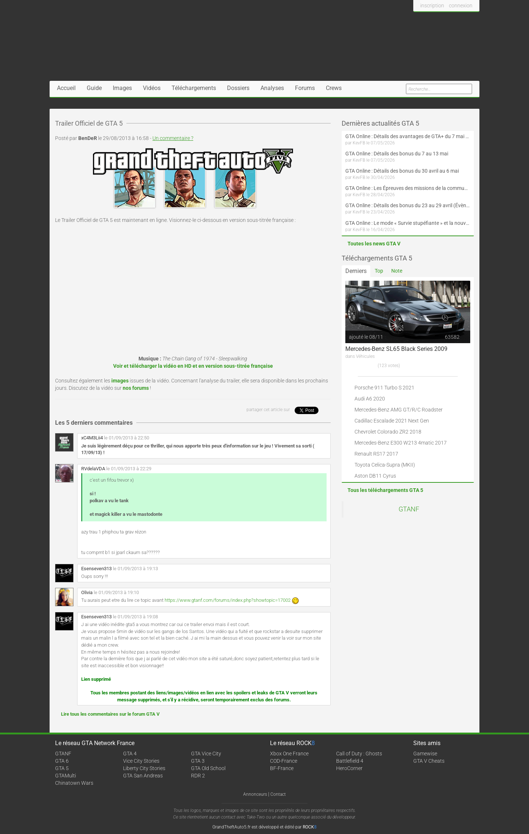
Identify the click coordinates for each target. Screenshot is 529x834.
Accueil (66, 88)
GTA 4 (130, 753)
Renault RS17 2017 (376, 454)
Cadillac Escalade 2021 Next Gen (392, 421)
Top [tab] (379, 271)
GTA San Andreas (143, 776)
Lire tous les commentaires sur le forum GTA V (110, 714)
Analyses (272, 88)
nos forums (136, 388)
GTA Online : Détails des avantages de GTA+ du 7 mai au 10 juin (407, 136)
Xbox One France (289, 753)
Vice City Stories (141, 761)
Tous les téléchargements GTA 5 (385, 490)
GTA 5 (62, 768)
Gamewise (425, 753)
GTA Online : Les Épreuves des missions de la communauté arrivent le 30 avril (407, 188)
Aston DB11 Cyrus (375, 476)
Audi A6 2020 (370, 399)
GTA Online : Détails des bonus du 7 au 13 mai (396, 154)
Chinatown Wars (74, 783)
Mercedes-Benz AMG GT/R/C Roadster (399, 410)
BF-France (282, 768)
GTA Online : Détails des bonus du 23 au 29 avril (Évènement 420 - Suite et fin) (407, 205)
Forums (305, 88)
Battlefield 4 (349, 761)
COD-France (283, 761)
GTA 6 (62, 761)
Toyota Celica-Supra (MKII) (385, 465)
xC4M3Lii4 (92, 438)
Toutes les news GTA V (374, 244)
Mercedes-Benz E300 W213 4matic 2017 (401, 443)
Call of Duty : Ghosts (359, 753)
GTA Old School (208, 768)
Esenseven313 (96, 568)
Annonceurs (255, 794)
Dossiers (238, 88)
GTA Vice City (206, 753)
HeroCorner (349, 768)
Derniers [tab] (356, 270)
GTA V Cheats (429, 761)
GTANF (409, 509)
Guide (94, 88)
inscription (432, 5)
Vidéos (152, 88)
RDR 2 (198, 776)
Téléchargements (194, 88)
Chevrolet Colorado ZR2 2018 (388, 432)
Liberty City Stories (144, 768)
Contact (278, 794)
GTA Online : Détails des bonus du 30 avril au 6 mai (402, 171)
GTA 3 (198, 761)
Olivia (87, 592)
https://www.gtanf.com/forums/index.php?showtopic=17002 (228, 600)
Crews (334, 88)
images (120, 381)
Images (122, 88)
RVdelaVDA (93, 468)
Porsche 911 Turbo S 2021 (384, 388)
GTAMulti (65, 776)
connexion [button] (460, 5)
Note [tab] (396, 271)
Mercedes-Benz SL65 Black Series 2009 (396, 348)
